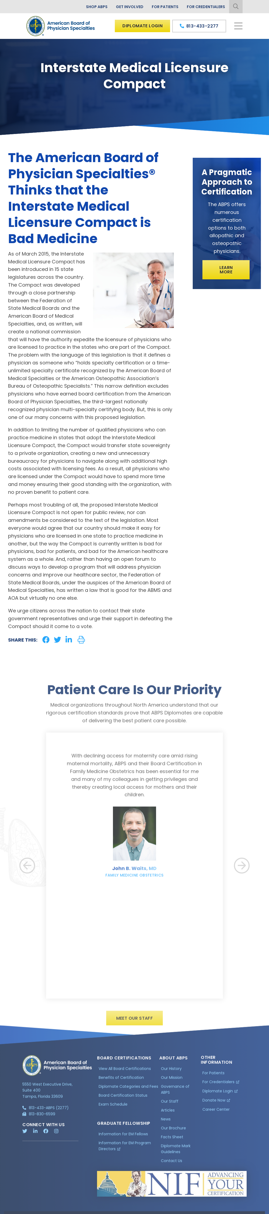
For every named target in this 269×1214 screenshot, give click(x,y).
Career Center (216, 1112)
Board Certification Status (123, 1098)
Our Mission (171, 1080)
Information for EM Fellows (123, 1136)
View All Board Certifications (125, 1071)
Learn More (226, 269)
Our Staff (169, 1104)
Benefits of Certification (121, 1080)
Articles (168, 1113)
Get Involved (129, 6)
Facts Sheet (172, 1139)
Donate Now (213, 1103)
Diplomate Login (142, 26)
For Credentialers (206, 6)
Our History (171, 1071)
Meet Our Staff (134, 1021)
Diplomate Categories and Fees (128, 1089)
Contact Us (171, 1163)
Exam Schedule (113, 1107)
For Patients (165, 6)
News (166, 1122)
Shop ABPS (97, 6)
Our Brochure (173, 1131)
